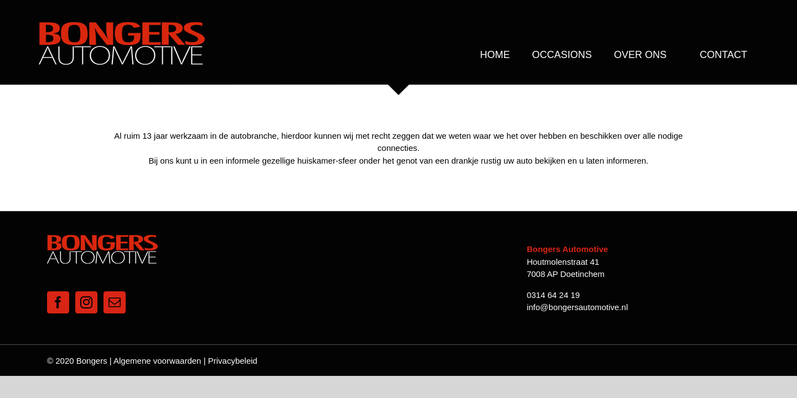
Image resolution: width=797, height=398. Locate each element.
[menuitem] (495, 55)
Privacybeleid (232, 345)
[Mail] (114, 287)
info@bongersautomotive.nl (577, 291)
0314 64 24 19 (553, 279)
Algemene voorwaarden (157, 345)
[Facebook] (58, 287)
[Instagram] (86, 287)
